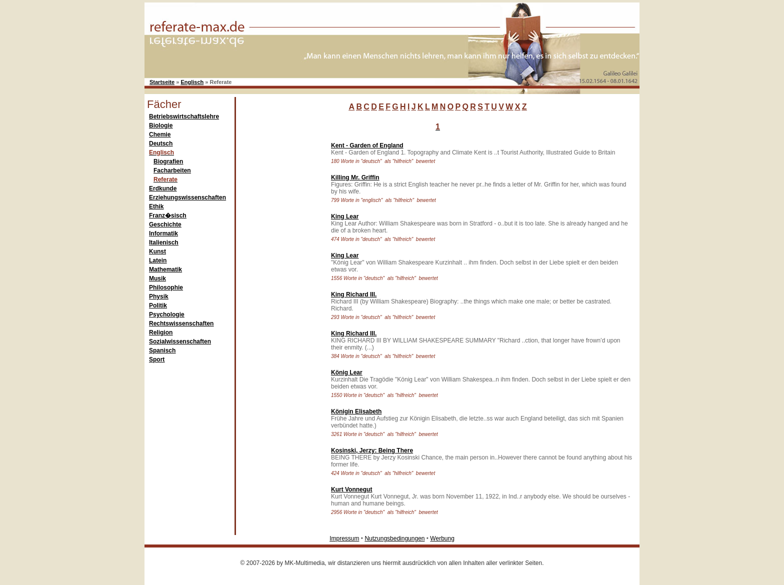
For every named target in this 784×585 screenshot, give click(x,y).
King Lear (344, 216)
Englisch (192, 82)
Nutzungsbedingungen (394, 538)
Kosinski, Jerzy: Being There (372, 450)
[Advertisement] (281, 287)
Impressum (344, 538)
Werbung (442, 538)
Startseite (162, 82)
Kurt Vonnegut (351, 489)
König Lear (346, 372)
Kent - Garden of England (367, 145)
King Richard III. (353, 294)
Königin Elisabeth (356, 411)
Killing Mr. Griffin (355, 177)
